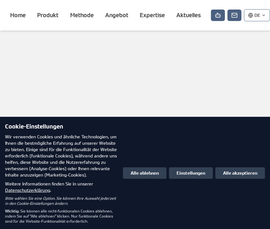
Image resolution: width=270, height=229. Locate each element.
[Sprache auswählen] (257, 15)
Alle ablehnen (145, 173)
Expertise (152, 15)
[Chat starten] (218, 15)
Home (18, 15)
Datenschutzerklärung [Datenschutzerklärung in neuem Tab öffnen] (27, 190)
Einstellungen (191, 173)
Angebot (116, 15)
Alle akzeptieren (240, 173)
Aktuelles (188, 15)
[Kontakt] (234, 15)
